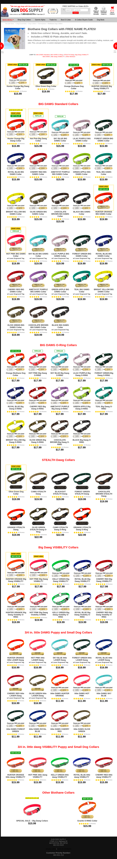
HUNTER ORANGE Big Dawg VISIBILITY (101, 87)
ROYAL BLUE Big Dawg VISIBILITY (82, 580)
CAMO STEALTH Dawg (38, 493)
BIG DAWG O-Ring (57, 54)
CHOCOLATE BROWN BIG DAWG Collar (60, 214)
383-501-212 (58, 855)
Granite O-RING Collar (87, 821)
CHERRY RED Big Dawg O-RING (38, 407)
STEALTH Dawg (69, 54)
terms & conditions (64, 849)
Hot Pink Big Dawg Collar (38, 139)
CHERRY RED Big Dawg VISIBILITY (104, 580)
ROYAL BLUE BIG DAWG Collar (16, 173)
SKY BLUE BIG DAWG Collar (60, 139)
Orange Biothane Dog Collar (74, 87)
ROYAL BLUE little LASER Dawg (103, 660)
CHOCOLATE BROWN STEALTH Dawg (104, 494)
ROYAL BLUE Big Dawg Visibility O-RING (82, 614)
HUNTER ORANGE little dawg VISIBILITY (15, 776)
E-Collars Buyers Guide (84, 20)
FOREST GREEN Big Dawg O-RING (104, 374)
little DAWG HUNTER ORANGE (59, 694)
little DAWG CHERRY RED (59, 730)
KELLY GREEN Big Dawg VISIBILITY (60, 580)
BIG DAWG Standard (43, 54)
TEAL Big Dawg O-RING (104, 407)
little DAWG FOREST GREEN (15, 730)
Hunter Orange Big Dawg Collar (18, 87)
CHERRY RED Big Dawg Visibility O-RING (104, 614)
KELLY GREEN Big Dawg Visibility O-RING (60, 614)
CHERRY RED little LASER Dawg (15, 695)
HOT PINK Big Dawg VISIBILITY (39, 580)
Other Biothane (70, 56)
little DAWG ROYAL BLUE (37, 730)
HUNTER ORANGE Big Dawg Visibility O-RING (16, 614)
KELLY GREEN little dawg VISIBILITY (60, 776)
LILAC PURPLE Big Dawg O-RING (82, 374)
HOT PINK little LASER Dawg (37, 660)
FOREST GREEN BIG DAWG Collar (103, 139)
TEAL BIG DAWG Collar (103, 173)
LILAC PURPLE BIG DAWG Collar (82, 139)
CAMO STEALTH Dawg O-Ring (60, 528)
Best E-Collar (66, 20)
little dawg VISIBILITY (58, 56)
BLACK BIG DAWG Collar (81, 213)
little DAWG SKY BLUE (104, 694)
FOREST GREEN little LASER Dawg (82, 660)
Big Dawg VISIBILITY (82, 54)
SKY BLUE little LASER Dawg (59, 660)
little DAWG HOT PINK (81, 694)
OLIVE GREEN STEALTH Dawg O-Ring (38, 529)
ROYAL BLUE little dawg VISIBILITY (82, 776)
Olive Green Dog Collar (45, 86)
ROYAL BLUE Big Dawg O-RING (16, 407)
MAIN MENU (8, 20)
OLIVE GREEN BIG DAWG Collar (38, 213)
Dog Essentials (21, 23)
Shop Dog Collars (24, 20)
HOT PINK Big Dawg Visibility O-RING (39, 613)
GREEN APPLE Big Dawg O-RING (81, 407)
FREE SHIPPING (69, 6)
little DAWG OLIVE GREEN (82, 730)
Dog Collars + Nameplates (37, 23)
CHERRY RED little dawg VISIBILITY (103, 776)
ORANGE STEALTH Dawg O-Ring (82, 528)
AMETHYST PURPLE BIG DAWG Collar (60, 173)
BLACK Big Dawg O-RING (82, 441)
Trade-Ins (53, 20)
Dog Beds (100, 20)
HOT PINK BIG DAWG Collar (16, 256)
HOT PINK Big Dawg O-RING (38, 374)
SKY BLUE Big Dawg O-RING (59, 374)
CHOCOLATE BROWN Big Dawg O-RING (59, 442)
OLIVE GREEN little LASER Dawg (37, 695)
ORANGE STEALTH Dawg (16, 528)
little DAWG (46, 56)
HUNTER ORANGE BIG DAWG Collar (103, 213)
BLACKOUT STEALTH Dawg (60, 493)
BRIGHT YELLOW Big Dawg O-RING (15, 441)
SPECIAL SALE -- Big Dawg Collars (32, 821)
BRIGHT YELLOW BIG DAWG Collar (16, 213)
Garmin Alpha (40, 20)
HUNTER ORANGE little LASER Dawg (15, 660)
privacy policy (51, 849)
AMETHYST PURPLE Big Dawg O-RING (59, 407)
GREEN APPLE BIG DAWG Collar (81, 173)
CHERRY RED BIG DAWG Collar (38, 173)
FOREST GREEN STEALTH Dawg (82, 493)
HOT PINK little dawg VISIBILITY (37, 776)
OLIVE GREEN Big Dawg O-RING (37, 441)
